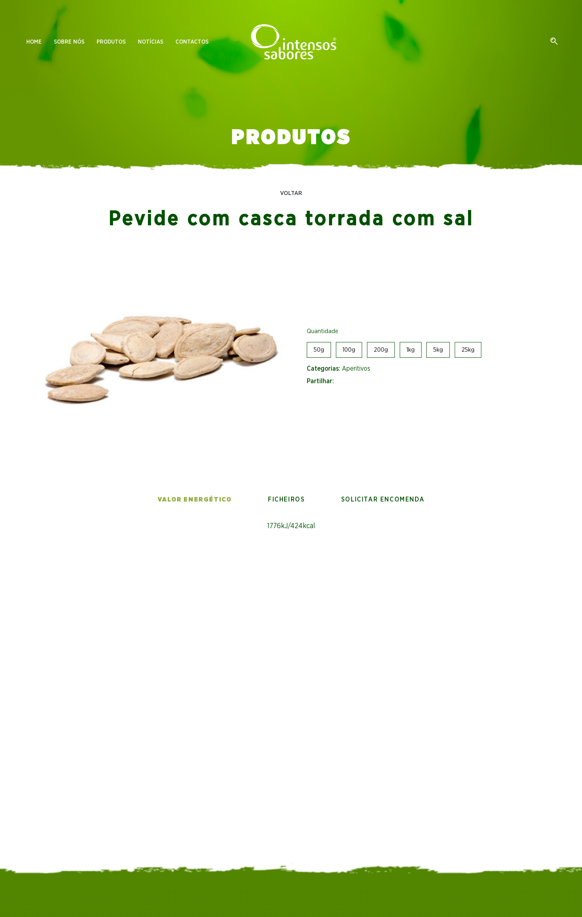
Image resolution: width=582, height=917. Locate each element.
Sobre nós (69, 42)
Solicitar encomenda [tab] (382, 499)
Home (34, 42)
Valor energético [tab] (195, 499)
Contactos (192, 42)
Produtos (111, 42)
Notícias (150, 42)
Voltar (291, 193)
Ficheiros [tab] (286, 499)
